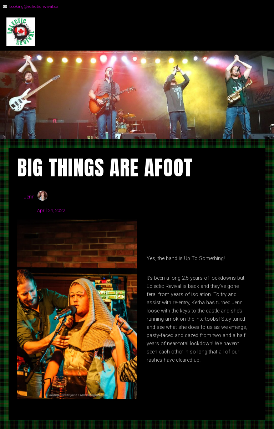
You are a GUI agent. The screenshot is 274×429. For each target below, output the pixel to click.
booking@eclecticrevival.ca (34, 6)
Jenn (29, 197)
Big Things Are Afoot (105, 167)
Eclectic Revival (93, 32)
